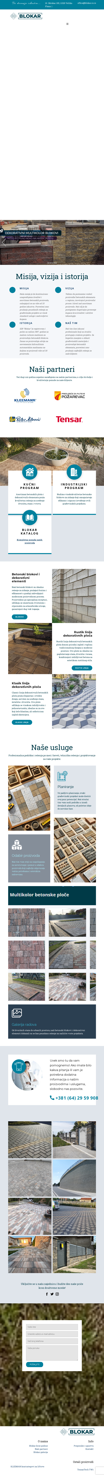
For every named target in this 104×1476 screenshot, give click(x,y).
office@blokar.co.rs (87, 3)
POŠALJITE (35, 1364)
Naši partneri (41, 1449)
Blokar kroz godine (38, 1445)
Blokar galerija (41, 1452)
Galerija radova (24, 1024)
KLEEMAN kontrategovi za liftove (27, 1466)
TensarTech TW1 (85, 1469)
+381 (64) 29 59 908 (74, 1098)
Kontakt (89, 1449)
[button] (4, 242)
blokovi (19, 617)
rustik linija (82, 668)
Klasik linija (22, 722)
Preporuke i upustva (84, 1445)
